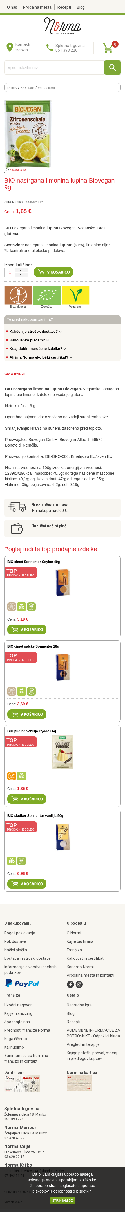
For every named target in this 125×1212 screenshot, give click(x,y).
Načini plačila (15, 950)
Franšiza (74, 950)
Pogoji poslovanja (19, 933)
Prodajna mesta (37, 7)
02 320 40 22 (14, 1138)
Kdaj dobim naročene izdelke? (38, 348)
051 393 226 (14, 1119)
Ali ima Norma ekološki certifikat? (41, 357)
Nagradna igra (79, 1005)
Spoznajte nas (17, 1022)
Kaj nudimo (14, 1047)
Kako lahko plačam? (29, 340)
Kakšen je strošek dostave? (36, 331)
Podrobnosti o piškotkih (71, 1191)
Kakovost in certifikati (85, 958)
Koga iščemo (15, 1039)
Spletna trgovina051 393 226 (70, 48)
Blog (81, 7)
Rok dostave (15, 941)
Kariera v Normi (80, 967)
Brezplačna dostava (50, 505)
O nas (12, 7)
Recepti (64, 7)
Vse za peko (46, 87)
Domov (12, 87)
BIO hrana (28, 87)
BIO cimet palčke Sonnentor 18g (33, 646)
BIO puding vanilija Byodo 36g (31, 731)
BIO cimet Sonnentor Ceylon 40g (33, 562)
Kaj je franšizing (18, 1013)
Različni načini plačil (50, 526)
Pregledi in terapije (83, 1044)
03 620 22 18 (14, 1157)
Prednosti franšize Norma (27, 1030)
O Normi (74, 933)
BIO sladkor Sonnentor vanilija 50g (35, 816)
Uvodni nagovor (18, 1005)
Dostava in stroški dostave (27, 958)
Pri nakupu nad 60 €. (50, 510)
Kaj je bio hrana (80, 941)
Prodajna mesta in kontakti (90, 975)
